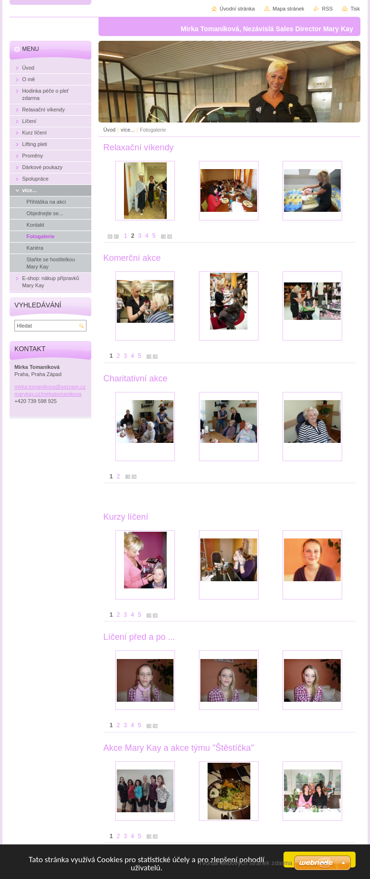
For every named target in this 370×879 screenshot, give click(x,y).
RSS (327, 9)
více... (128, 130)
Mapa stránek (288, 9)
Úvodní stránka (237, 9)
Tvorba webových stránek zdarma (245, 863)
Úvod (109, 130)
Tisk (355, 9)
